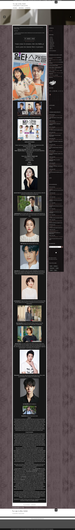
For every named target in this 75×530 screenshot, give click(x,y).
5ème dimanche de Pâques (53, 58)
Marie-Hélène (51, 118)
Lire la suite (51, 30)
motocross (56, 270)
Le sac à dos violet (25, 3)
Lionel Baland (51, 61)
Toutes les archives (53, 51)
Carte (50, 181)
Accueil (15, 7)
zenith (51, 270)
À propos (27, 7)
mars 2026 (51, 38)
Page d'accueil (16, 30)
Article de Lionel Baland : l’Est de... (54, 60)
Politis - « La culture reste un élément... (55, 73)
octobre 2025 (52, 45)
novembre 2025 (52, 44)
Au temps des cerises (52, 74)
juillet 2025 (51, 49)
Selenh (50, 136)
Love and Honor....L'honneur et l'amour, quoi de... (54, 225)
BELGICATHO (52, 80)
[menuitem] (15, 8)
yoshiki (58, 272)
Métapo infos (52, 76)
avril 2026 (51, 37)
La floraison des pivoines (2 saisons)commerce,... (54, 235)
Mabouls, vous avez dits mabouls (54, 63)
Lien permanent (26, 515)
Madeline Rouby (51, 124)
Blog (50, 111)
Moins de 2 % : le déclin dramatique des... (55, 79)
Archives (21, 7)
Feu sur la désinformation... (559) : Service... (56, 75)
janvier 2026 (52, 41)
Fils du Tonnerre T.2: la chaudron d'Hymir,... (56, 68)
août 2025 (51, 48)
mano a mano (52, 272)
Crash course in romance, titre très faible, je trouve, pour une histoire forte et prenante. (29, 49)
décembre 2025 (52, 42)
